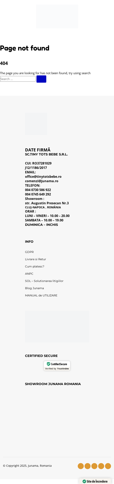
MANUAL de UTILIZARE (41, 295)
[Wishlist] (89, 16)
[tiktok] (101, 466)
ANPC (29, 273)
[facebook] (81, 466)
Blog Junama (34, 288)
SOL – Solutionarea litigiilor (44, 281)
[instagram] (88, 466)
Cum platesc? (34, 266)
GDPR (29, 252)
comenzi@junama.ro (41, 181)
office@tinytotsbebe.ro (43, 176)
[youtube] (94, 466)
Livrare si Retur (35, 259)
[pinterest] (108, 466)
